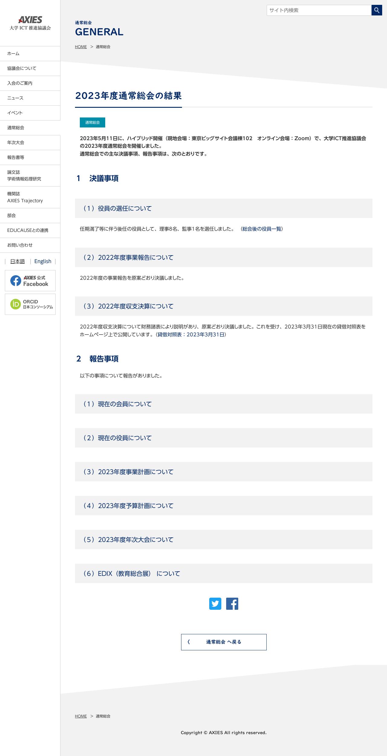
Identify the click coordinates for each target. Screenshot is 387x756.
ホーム (13, 53)
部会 (11, 215)
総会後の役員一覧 (261, 228)
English (42, 261)
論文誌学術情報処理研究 (24, 175)
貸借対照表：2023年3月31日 (191, 334)
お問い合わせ (20, 245)
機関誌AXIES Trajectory (25, 197)
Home (81, 46)
